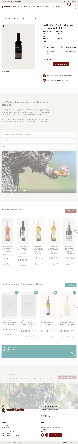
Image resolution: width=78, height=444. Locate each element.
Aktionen (20, 6)
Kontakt (43, 431)
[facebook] (42, 435)
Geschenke (40, 6)
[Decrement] (44, 64)
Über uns (46, 6)
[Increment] (50, 64)
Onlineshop (44, 429)
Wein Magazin (58, 6)
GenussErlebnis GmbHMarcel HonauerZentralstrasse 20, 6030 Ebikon (10, 433)
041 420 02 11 (73, 1)
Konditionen (44, 426)
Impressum (66, 442)
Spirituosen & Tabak (29, 6)
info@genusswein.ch (7, 427)
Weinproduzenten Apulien (52, 31)
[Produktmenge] (47, 64)
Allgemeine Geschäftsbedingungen (50, 427)
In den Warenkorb (61, 64)
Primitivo (42, 114)
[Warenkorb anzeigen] (70, 5)
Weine (14, 6)
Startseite (4, 19)
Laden (51, 6)
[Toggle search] (75, 8)
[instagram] (46, 435)
